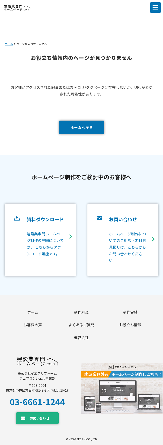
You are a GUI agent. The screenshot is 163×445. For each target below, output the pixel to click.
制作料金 (81, 312)
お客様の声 (32, 324)
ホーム (9, 44)
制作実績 (130, 312)
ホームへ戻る (81, 127)
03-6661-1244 (37, 401)
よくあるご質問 (81, 324)
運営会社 (81, 337)
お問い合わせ (39, 418)
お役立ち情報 (130, 324)
